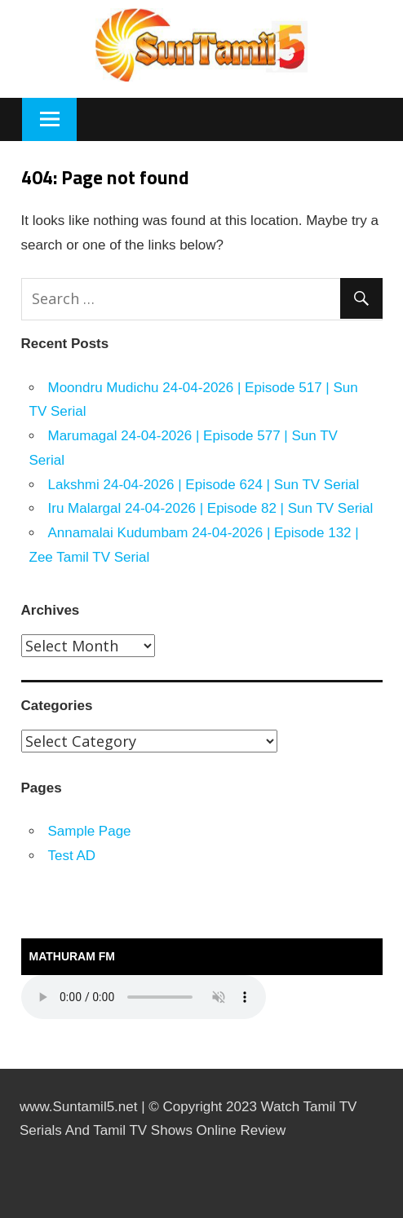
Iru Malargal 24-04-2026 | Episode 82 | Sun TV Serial (211, 508)
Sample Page (89, 831)
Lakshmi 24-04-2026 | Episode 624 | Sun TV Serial (204, 484)
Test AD (72, 855)
